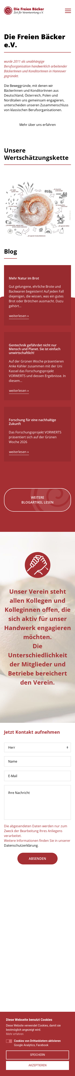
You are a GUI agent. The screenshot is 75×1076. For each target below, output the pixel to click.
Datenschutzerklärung (21, 998)
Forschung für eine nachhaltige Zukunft (32, 574)
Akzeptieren (38, 1065)
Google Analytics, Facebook (37, 1043)
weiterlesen (19, 388)
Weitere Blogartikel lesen (37, 652)
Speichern (37, 1054)
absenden (37, 1011)
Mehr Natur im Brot (24, 351)
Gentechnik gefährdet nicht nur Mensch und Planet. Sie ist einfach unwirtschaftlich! (34, 461)
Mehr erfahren (15, 1034)
